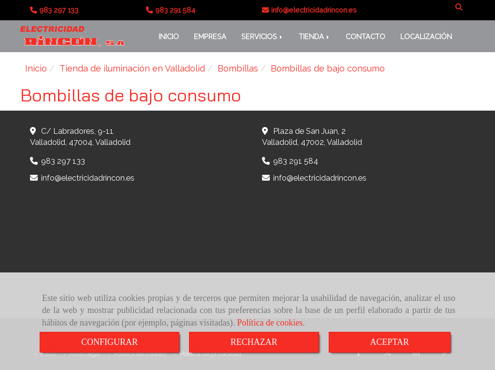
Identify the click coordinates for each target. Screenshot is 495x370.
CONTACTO (365, 36)
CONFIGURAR (109, 342)
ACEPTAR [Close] (389, 342)
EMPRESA (210, 36)
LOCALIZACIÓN (426, 36)
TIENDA (315, 36)
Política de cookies (270, 322)
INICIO (169, 36)
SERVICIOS (262, 36)
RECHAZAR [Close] (254, 342)
